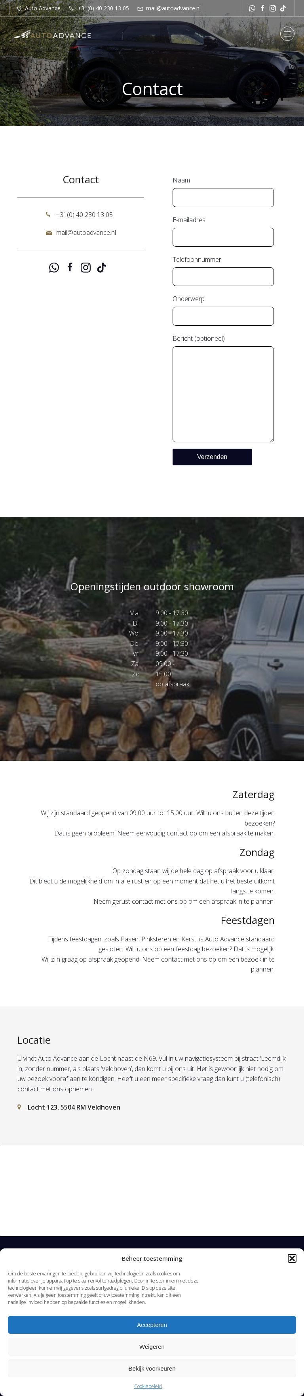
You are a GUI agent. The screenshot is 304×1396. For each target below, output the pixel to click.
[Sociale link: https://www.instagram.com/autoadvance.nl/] (273, 8)
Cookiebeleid (148, 1386)
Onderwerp (223, 310)
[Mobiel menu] (287, 34)
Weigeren (152, 1346)
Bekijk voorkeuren (151, 1368)
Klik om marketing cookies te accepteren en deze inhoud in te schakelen (152, 1190)
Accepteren (152, 1324)
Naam (223, 191)
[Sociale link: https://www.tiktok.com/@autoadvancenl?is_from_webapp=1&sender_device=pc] (283, 8)
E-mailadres (223, 231)
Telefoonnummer (223, 270)
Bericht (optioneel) (223, 388)
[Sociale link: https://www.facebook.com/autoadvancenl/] (262, 8)
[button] (292, 1258)
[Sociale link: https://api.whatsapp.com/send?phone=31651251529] (252, 8)
